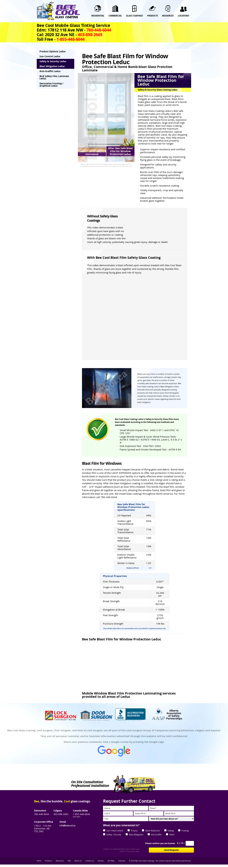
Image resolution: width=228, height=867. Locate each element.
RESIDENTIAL (97, 15)
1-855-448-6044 (81, 814)
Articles (101, 861)
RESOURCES (168, 15)
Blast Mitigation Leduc (52, 66)
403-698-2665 (61, 814)
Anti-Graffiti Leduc (50, 71)
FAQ (69, 861)
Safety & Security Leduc (53, 61)
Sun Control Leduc (50, 56)
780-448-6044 (41, 814)
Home (39, 861)
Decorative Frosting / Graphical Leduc (51, 84)
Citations (121, 861)
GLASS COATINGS (134, 15)
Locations (183, 15)
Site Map (110, 861)
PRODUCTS (152, 15)
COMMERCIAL (115, 15)
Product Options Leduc (53, 51)
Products (48, 861)
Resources (60, 861)
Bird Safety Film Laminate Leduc (54, 77)
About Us (78, 861)
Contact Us (89, 861)
